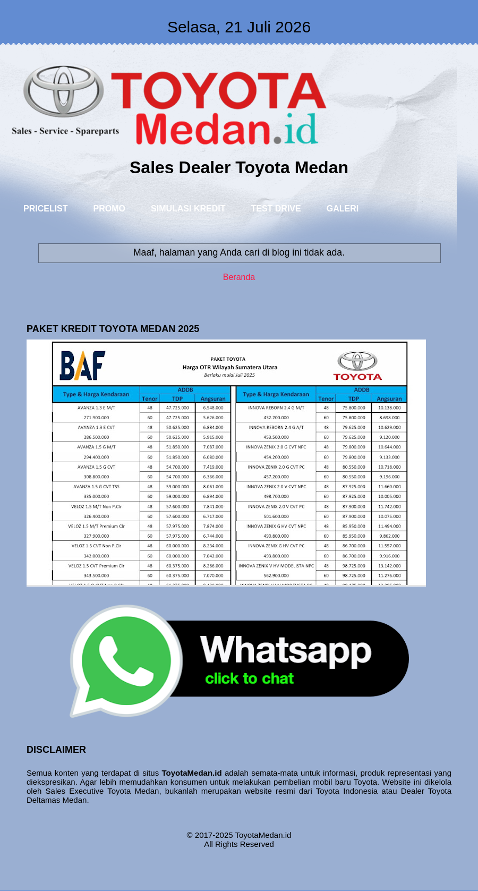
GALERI (342, 208)
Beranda (239, 277)
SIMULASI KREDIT (188, 208)
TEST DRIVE (276, 208)
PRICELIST (45, 208)
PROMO (109, 208)
